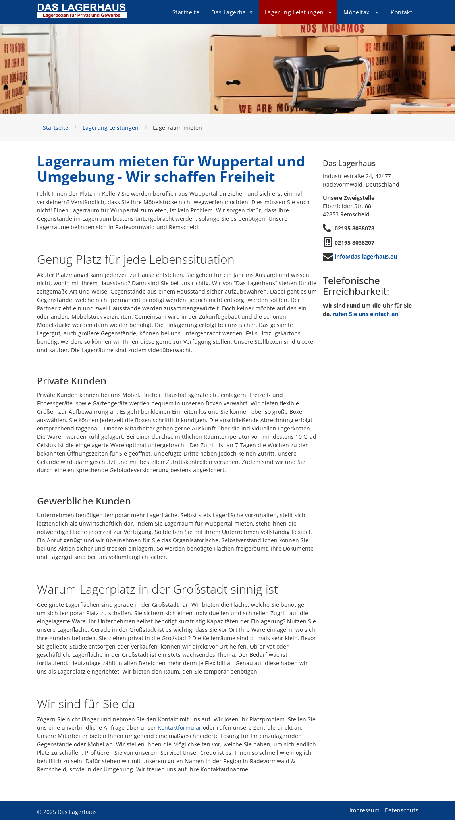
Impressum (364, 810)
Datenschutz (401, 810)
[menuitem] (185, 12)
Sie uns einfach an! (374, 313)
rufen (340, 313)
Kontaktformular (179, 727)
